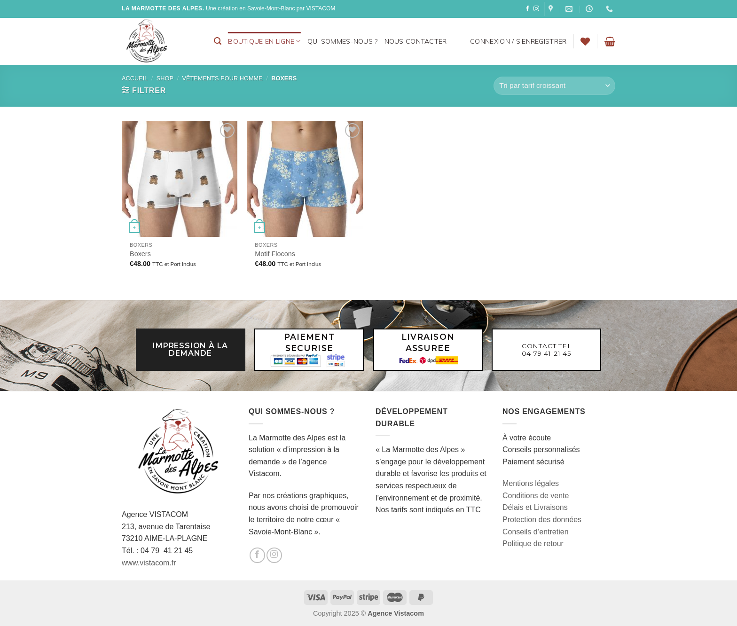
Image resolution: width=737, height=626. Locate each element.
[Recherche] (217, 41)
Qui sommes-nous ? (342, 41)
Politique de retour (533, 544)
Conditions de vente (535, 496)
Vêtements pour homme (222, 78)
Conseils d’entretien (535, 532)
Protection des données (541, 520)
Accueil (135, 78)
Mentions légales (530, 483)
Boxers (140, 254)
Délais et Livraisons (535, 507)
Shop (165, 78)
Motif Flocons (275, 254)
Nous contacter (415, 41)
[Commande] (554, 86)
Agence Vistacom (396, 613)
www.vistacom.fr (149, 563)
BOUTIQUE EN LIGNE (264, 41)
